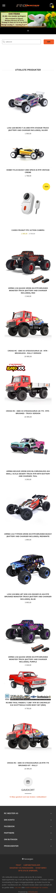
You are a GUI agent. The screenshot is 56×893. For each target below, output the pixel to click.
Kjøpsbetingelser (32, 863)
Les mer (18, 885)
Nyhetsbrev (41, 866)
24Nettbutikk (33, 890)
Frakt (18, 863)
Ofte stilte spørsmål (28, 869)
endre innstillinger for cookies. (36, 885)
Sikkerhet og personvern (21, 866)
